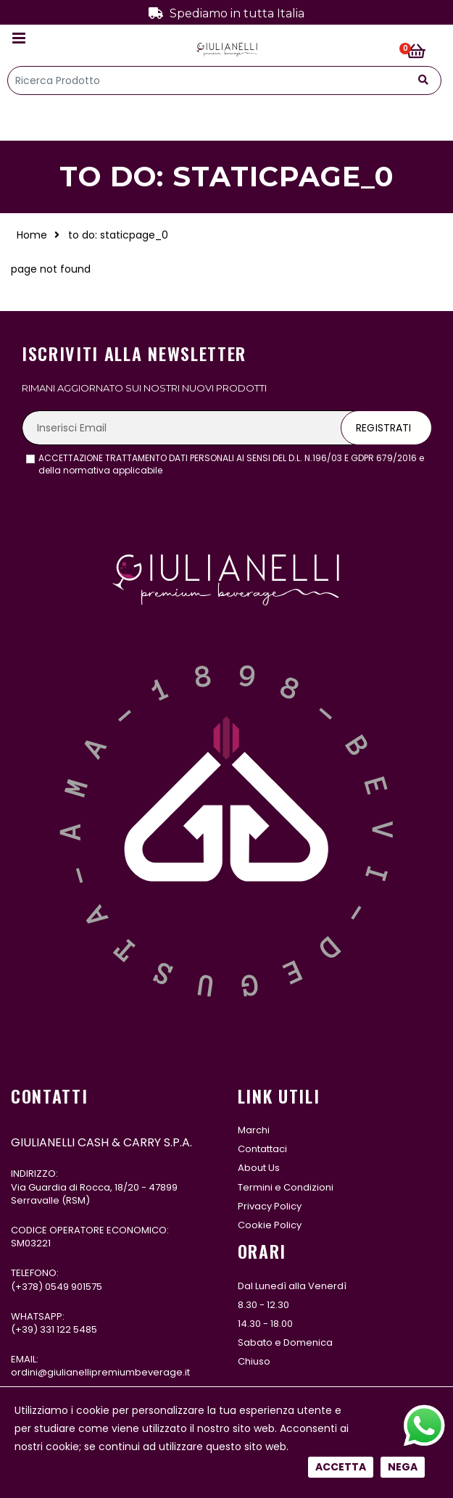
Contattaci (262, 1149)
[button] (424, 52)
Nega (402, 492)
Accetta (340, 492)
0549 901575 (73, 1287)
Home (32, 235)
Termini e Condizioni (285, 1187)
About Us (259, 1168)
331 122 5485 (68, 1329)
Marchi (254, 1130)
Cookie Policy (270, 1225)
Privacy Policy (270, 1206)
